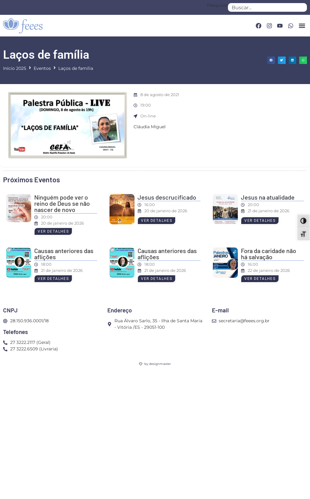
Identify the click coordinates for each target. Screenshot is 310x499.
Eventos (42, 68)
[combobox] (267, 7)
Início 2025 (14, 68)
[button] (302, 25)
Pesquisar (217, 5)
